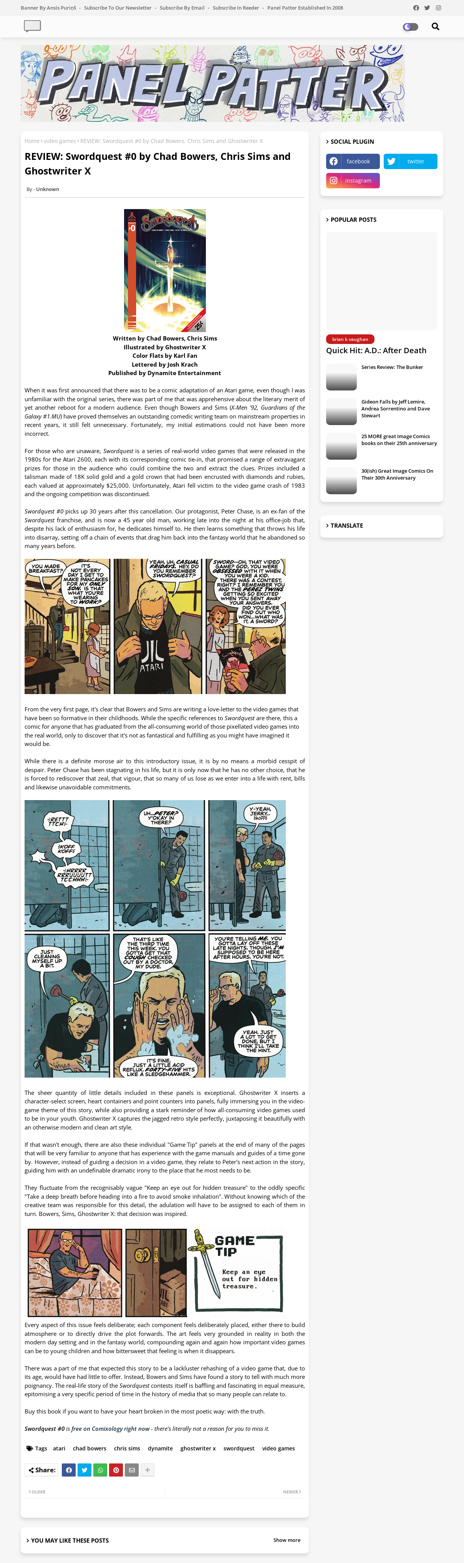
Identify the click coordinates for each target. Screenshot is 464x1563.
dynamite (160, 1448)
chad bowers (89, 1448)
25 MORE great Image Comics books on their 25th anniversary (399, 440)
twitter (416, 161)
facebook (358, 161)
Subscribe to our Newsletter (118, 7)
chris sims (127, 1448)
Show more (286, 1539)
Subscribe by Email (183, 7)
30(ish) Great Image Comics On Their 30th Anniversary (397, 474)
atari (59, 1448)
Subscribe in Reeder (236, 7)
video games (60, 141)
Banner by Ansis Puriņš (49, 7)
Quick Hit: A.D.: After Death (376, 350)
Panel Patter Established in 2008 (305, 7)
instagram (358, 180)
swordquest (239, 1448)
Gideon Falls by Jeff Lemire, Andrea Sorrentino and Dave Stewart (395, 408)
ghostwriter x (198, 1448)
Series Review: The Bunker (392, 367)
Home (32, 141)
